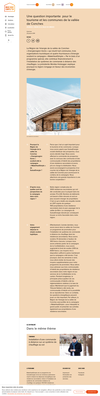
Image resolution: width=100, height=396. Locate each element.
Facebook (81, 372)
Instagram (81, 375)
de (9, 40)
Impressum (66, 372)
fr (6, 40)
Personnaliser (79, 391)
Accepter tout (92, 391)
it (12, 40)
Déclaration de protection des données (19, 393)
